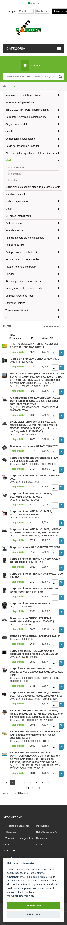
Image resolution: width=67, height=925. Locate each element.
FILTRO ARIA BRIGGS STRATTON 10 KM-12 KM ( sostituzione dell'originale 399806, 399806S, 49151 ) (36, 734)
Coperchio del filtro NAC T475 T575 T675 (34, 446)
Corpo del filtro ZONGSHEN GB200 (30, 603)
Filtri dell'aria (14, 173)
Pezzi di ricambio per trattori (20, 266)
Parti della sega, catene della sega (24, 237)
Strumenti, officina (15, 303)
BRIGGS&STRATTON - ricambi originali (27, 109)
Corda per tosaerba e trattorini (22, 146)
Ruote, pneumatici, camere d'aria (23, 288)
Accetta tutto (33, 905)
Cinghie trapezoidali (16, 124)
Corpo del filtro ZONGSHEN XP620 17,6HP (35, 636)
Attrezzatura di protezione (19, 102)
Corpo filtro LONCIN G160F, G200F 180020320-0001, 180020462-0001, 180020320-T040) (37, 671)
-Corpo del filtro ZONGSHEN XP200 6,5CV (34, 358)
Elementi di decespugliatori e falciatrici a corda (31, 153)
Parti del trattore (14, 230)
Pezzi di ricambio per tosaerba (22, 259)
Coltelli (9, 131)
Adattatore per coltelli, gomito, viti (23, 95)
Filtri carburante (16, 167)
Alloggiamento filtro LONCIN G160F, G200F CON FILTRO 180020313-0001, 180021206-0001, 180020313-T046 (35, 401)
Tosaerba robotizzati (16, 310)
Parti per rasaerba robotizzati (21, 252)
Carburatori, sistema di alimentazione (26, 117)
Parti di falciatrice (14, 245)
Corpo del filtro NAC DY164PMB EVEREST (35, 547)
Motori (8, 208)
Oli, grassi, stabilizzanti (18, 216)
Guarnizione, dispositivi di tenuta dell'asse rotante (32, 186)
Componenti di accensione (20, 138)
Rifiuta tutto (33, 914)
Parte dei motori (14, 223)
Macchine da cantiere (17, 194)
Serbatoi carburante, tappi (19, 295)
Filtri (8, 160)
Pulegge (9, 274)
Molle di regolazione (16, 201)
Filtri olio (12, 180)
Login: (12, 11)
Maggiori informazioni (20, 896)
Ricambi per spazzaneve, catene (23, 281)
